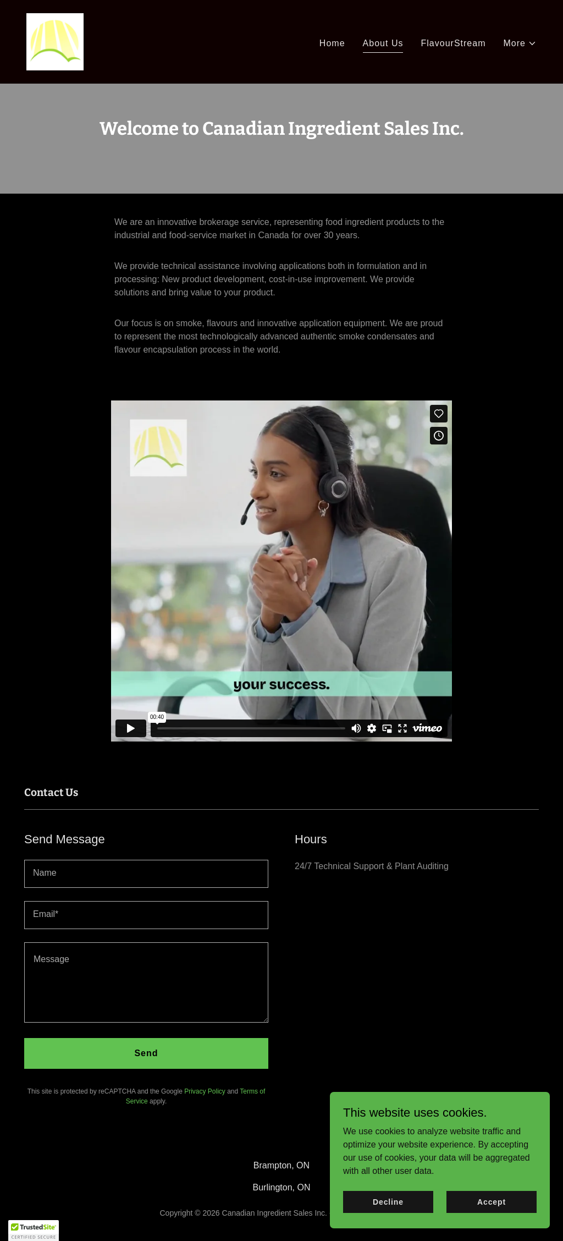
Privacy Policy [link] (204, 1091)
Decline (388, 1201)
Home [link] (332, 43)
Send (146, 1053)
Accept (491, 1201)
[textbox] (146, 874)
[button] (520, 43)
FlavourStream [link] (453, 43)
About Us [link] (383, 43)
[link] (55, 41)
